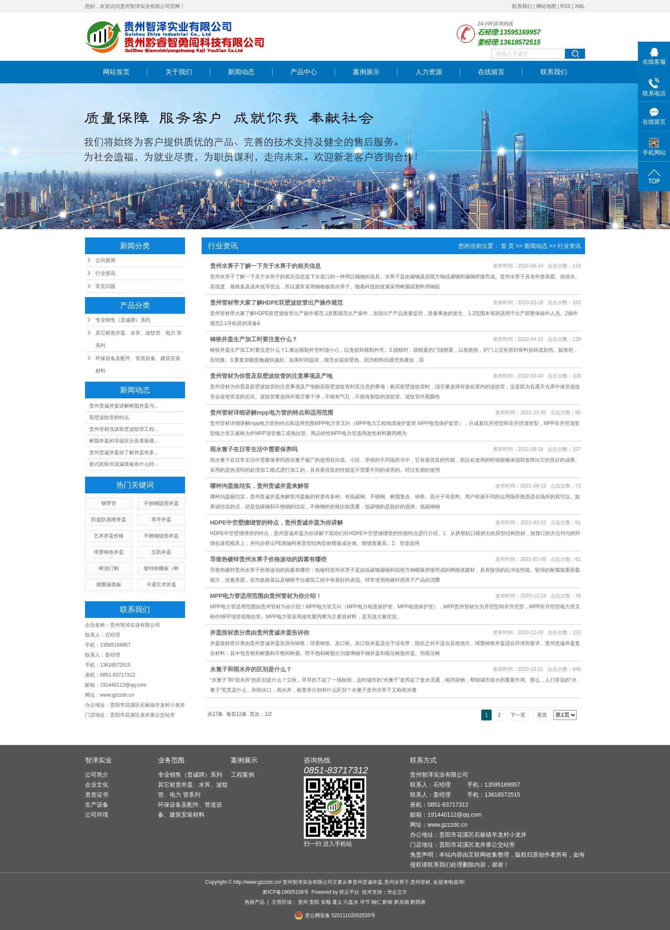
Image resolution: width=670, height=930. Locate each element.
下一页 (517, 715)
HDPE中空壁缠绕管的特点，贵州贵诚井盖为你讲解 (276, 522)
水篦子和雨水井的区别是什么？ (251, 669)
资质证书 (96, 794)
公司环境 (96, 814)
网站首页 (116, 71)
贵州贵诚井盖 (367, 882)
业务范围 (171, 760)
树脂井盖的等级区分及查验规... (123, 441)
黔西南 (417, 902)
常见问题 (105, 286)
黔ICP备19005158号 (285, 892)
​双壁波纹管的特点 (109, 417)
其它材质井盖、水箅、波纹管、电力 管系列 (138, 339)
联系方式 (423, 760)
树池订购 (109, 568)
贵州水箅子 (396, 882)
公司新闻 (105, 260)
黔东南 (401, 902)
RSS (565, 6)
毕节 (365, 902)
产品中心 (303, 71)
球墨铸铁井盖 (109, 552)
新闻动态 (241, 71)
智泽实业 (98, 760)
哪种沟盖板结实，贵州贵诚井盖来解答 (259, 485)
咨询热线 (317, 760)
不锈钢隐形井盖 (161, 503)
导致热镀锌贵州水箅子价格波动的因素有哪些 (268, 559)
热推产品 (255, 902)
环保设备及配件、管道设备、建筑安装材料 (137, 364)
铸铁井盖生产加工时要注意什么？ (254, 339)
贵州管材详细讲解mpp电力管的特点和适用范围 (271, 412)
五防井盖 (161, 552)
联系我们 (522, 6)
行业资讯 (105, 273)
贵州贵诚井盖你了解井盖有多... (123, 452)
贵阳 (314, 902)
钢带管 (108, 503)
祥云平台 (349, 892)
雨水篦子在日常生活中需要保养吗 (254, 449)
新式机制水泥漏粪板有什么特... (123, 464)
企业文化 (96, 784)
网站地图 (546, 6)
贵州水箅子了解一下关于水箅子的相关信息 (265, 265)
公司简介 (96, 774)
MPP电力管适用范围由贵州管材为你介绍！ (266, 595)
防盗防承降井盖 (108, 519)
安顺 (326, 902)
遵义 (337, 902)
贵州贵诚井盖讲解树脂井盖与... (123, 406)
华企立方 (397, 892)
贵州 (303, 902)
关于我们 (178, 71)
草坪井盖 (161, 519)
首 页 (507, 245)
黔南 (387, 902)
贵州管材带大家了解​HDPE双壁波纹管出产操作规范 (276, 302)
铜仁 (376, 902)
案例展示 (366, 71)
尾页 (542, 715)
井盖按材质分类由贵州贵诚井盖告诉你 (259, 632)
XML (580, 6)
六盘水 (350, 902)
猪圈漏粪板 (108, 585)
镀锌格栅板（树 (161, 568)
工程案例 (242, 774)
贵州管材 (420, 882)
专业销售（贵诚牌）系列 (122, 320)
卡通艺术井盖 (161, 585)
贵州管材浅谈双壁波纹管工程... (123, 429)
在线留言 (491, 71)
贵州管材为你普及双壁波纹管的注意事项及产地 (271, 375)
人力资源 (428, 71)
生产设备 (96, 804)
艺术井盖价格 (109, 536)
